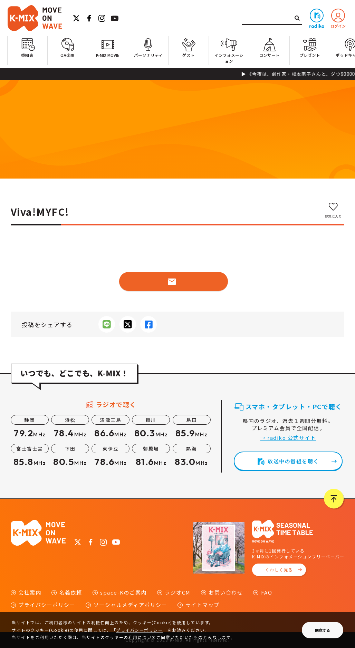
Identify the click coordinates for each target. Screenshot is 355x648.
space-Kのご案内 (123, 592)
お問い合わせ (226, 592)
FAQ (266, 592)
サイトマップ (202, 604)
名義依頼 (70, 592)
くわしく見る (279, 570)
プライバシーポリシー (46, 604)
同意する (322, 630)
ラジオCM (178, 592)
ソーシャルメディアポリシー (130, 604)
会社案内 (29, 592)
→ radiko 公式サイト (288, 437)
